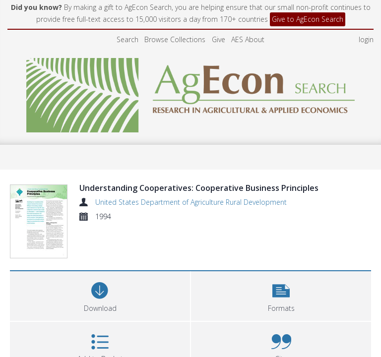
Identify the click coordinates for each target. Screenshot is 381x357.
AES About (247, 39)
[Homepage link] (190, 92)
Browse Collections (174, 39)
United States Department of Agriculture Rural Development (191, 202)
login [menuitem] (366, 39)
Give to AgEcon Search (307, 19)
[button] (281, 261)
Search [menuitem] (127, 39)
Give (218, 39)
